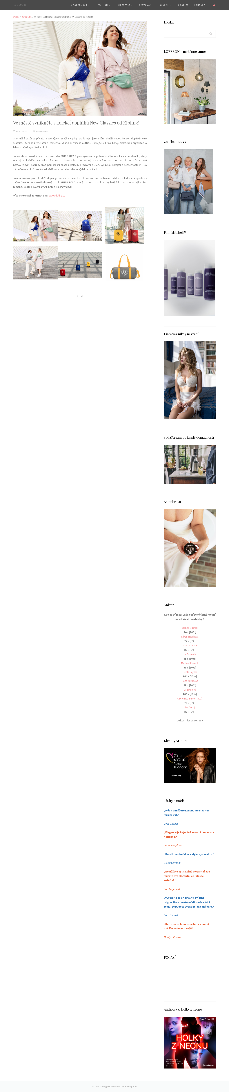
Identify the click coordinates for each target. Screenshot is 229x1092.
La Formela (189, 654)
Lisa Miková (189, 689)
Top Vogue (20, 4)
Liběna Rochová (190, 636)
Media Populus (129, 1086)
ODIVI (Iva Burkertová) (190, 698)
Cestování (146, 5)
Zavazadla (26, 16)
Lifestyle (124, 5)
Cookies (183, 5)
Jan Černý (189, 707)
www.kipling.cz (57, 195)
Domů (16, 16)
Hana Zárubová (189, 681)
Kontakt (199, 5)
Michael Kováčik (190, 663)
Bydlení (164, 5)
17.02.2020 (20, 131)
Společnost (79, 5)
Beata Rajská (189, 672)
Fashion (103, 5)
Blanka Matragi (189, 627)
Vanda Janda (189, 645)
